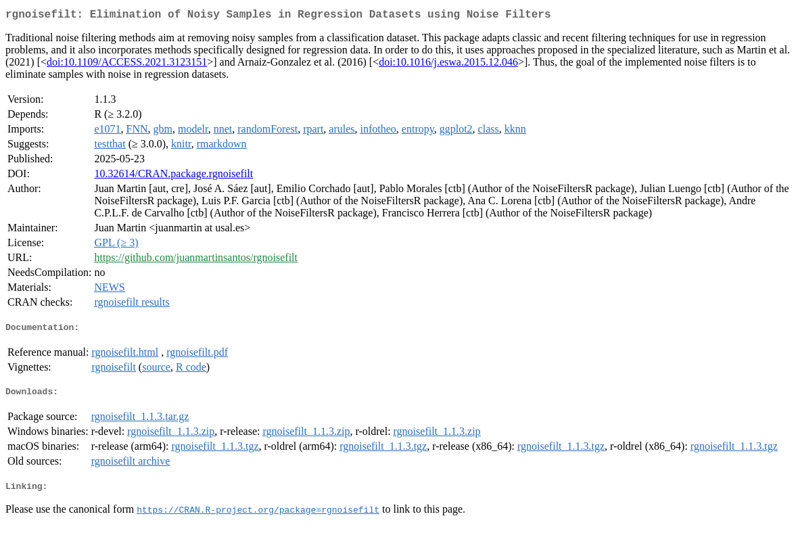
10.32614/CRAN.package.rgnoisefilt (173, 176)
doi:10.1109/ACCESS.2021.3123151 (127, 64)
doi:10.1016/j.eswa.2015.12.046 (448, 64)
